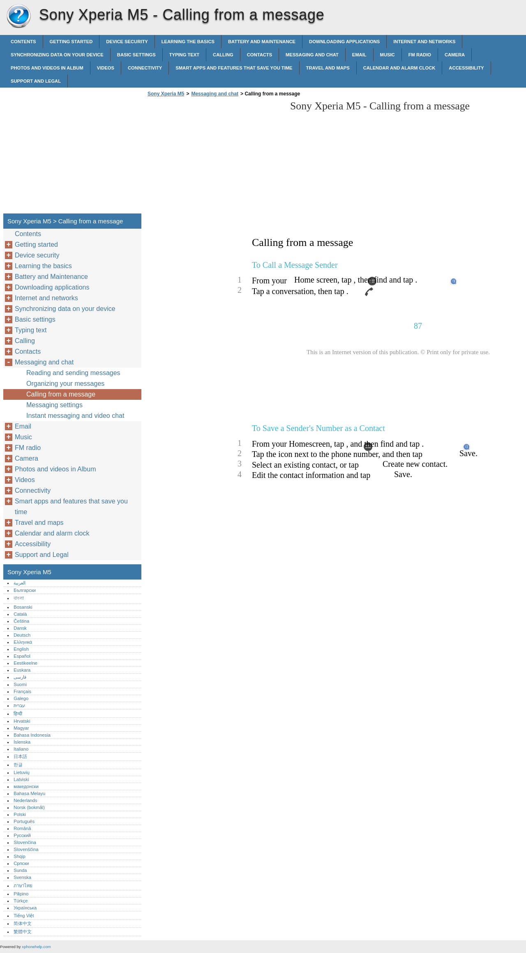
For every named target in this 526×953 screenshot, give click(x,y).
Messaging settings (54, 404)
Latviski (21, 779)
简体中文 (23, 923)
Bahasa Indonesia (32, 735)
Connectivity (145, 67)
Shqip (19, 856)
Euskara (22, 670)
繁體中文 (23, 931)
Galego (21, 698)
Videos (105, 67)
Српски (21, 863)
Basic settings (136, 54)
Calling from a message (60, 394)
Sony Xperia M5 (18, 16)
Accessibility (466, 67)
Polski (20, 814)
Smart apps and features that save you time (233, 67)
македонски (26, 786)
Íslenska (22, 742)
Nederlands (25, 800)
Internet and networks (424, 41)
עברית (19, 705)
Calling (223, 54)
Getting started (71, 41)
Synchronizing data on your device (57, 54)
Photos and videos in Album (47, 67)
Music (387, 54)
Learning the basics (188, 41)
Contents (23, 41)
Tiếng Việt (24, 915)
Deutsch (22, 635)
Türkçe (21, 900)
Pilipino (21, 893)
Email (359, 54)
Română (22, 828)
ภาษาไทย (23, 885)
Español (22, 656)
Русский (22, 835)
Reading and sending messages (73, 372)
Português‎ (24, 821)
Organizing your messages (65, 383)
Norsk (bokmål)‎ (29, 807)
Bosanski (23, 607)
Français (22, 691)
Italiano (21, 749)
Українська (25, 907)
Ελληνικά (23, 642)
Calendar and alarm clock (399, 67)
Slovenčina (25, 842)
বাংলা (19, 598)
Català (20, 614)
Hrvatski (22, 721)
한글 (18, 764)
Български (25, 590)
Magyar (21, 728)
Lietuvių (22, 772)
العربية (19, 582)
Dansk (20, 628)
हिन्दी (18, 713)
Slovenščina (26, 849)
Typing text (184, 54)
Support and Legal (36, 81)
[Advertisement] (214, 157)
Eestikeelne (25, 663)
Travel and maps (328, 67)
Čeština (21, 621)
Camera (455, 54)
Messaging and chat (312, 54)
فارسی (20, 677)
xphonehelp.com (36, 946)
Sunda (20, 870)
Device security (127, 41)
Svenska (22, 877)
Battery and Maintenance (261, 41)
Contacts (259, 54)
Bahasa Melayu (29, 793)
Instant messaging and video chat (75, 415)
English (21, 649)
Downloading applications (344, 41)
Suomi (20, 684)
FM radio (419, 54)
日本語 (20, 756)
